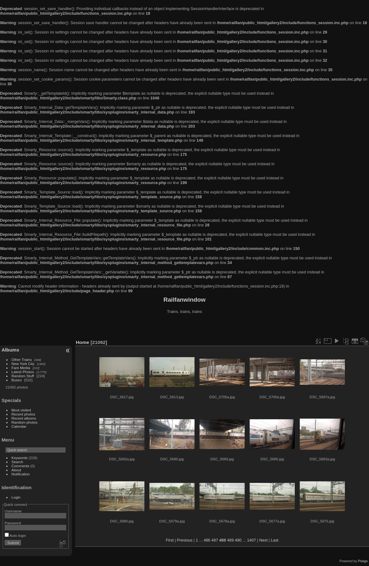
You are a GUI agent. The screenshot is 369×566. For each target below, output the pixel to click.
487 (214, 540)
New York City (23, 364)
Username (13, 511)
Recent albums (24, 418)
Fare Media (21, 368)
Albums (10, 349)
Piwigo (363, 561)
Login (16, 497)
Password (13, 523)
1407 (251, 540)
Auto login (15, 535)
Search (17, 462)
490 (238, 540)
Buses (17, 380)
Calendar (19, 426)
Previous (185, 540)
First (170, 540)
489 (230, 540)
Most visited (21, 410)
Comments (20, 466)
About (16, 470)
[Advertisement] (184, 327)
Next (263, 540)
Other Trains (22, 359)
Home (82, 342)
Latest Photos (23, 372)
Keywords (20, 458)
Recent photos (23, 414)
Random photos (25, 422)
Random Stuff (23, 376)
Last (274, 540)
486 (207, 540)
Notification (21, 474)
